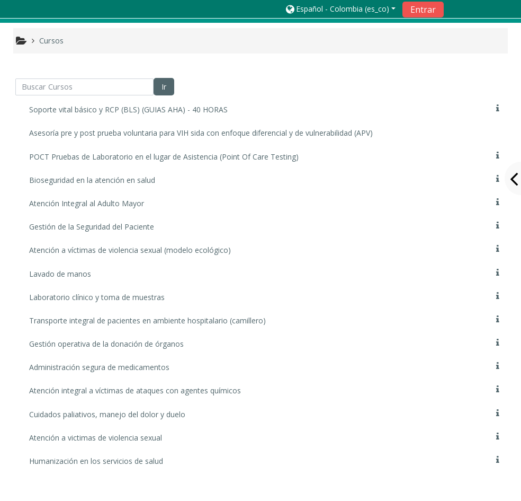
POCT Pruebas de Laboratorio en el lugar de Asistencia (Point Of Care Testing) (164, 157)
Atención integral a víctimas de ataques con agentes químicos (135, 390)
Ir (163, 87)
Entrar (423, 9)
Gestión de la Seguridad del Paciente (91, 227)
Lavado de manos (60, 274)
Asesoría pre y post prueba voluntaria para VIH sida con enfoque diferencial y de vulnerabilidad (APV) (201, 133)
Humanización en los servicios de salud (96, 461)
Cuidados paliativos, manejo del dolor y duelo (107, 414)
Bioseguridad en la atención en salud (92, 180)
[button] (340, 9)
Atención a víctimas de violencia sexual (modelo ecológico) (130, 250)
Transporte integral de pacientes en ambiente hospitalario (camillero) (147, 320)
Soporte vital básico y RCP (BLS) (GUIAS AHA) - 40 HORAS (128, 109)
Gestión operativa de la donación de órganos (106, 344)
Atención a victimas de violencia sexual (95, 438)
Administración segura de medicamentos (99, 367)
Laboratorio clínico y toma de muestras (97, 297)
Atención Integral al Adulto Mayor (86, 203)
